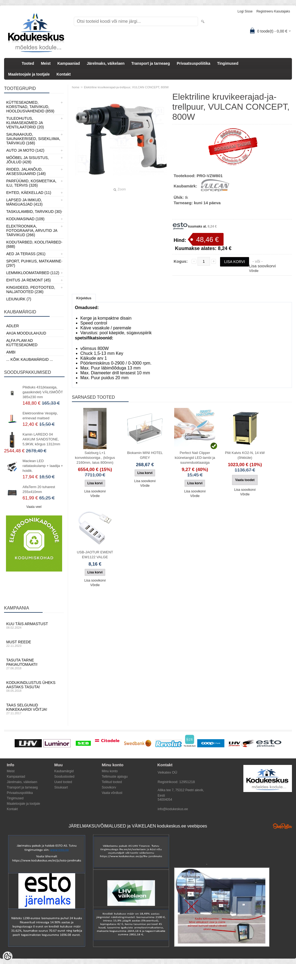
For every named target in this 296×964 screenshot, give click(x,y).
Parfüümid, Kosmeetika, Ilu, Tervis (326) (31, 183)
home (75, 87)
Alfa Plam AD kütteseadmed (21, 342)
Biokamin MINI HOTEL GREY (145, 455)
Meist (46, 63)
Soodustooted (64, 776)
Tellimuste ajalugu (115, 776)
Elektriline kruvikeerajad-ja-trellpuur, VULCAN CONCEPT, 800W (126, 87)
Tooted (28, 63)
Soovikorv (109, 787)
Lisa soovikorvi (262, 266)
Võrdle (254, 271)
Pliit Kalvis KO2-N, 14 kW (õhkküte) (245, 455)
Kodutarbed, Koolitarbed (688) (33, 244)
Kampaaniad (68, 63)
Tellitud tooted (112, 782)
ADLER (12, 326)
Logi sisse (245, 11)
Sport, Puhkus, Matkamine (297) (33, 263)
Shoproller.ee (282, 826)
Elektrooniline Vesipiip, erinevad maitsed (40, 415)
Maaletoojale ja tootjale (29, 74)
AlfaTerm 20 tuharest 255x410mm (39, 489)
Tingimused (227, 63)
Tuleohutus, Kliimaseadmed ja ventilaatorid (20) (25, 122)
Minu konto (110, 771)
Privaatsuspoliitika (193, 63)
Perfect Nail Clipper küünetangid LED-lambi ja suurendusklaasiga (195, 458)
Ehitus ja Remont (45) (28, 280)
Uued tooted (63, 782)
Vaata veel (34, 507)
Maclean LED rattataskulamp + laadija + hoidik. (43, 466)
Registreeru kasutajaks (273, 11)
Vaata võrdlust (112, 793)
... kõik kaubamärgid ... (29, 359)
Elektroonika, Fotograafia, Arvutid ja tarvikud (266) (31, 230)
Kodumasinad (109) (25, 219)
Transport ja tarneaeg (150, 63)
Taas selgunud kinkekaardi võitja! (34, 709)
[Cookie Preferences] (7, 956)
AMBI (10, 352)
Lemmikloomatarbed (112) (32, 273)
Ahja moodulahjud (26, 333)
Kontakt (63, 74)
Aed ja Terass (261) (25, 254)
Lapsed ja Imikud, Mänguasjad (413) (24, 202)
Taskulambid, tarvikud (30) (34, 211)
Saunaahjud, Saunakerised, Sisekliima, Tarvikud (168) (33, 138)
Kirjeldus (83, 298)
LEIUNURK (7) (18, 299)
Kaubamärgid (64, 771)
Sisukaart (61, 787)
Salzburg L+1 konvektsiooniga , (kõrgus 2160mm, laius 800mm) (95, 458)
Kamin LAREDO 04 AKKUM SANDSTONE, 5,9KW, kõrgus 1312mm (41, 439)
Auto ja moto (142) (25, 150)
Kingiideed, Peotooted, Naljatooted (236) (30, 289)
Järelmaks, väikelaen (106, 63)
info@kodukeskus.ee (173, 809)
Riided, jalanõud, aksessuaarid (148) (26, 171)
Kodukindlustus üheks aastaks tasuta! (34, 686)
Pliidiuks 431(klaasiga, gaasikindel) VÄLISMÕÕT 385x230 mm (43, 392)
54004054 (165, 799)
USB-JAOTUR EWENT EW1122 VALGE (95, 554)
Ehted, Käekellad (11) (28, 192)
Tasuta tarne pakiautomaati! (34, 664)
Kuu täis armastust (34, 625)
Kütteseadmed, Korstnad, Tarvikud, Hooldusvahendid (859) (30, 106)
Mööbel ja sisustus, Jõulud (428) (27, 159)
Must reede (34, 643)
